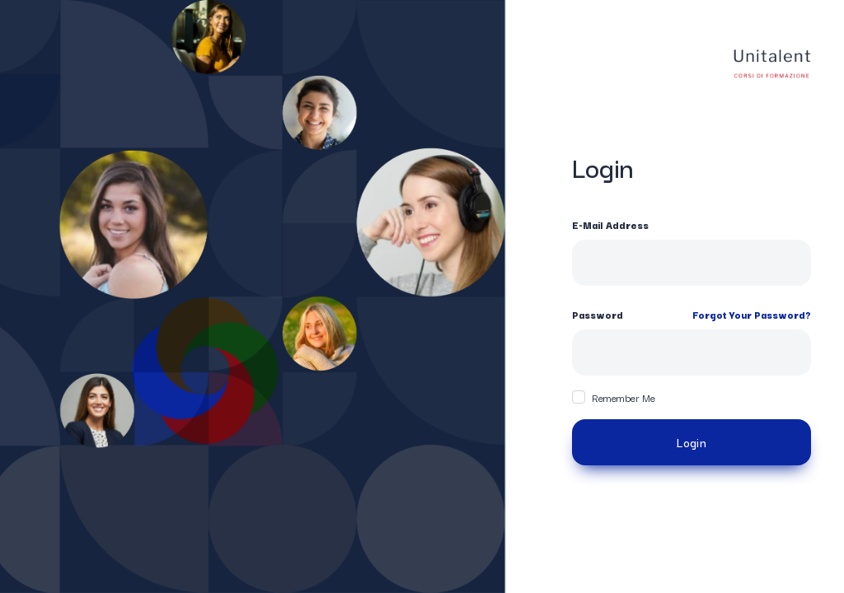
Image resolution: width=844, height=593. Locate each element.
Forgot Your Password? (751, 314)
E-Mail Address (610, 224)
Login (691, 442)
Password (597, 314)
